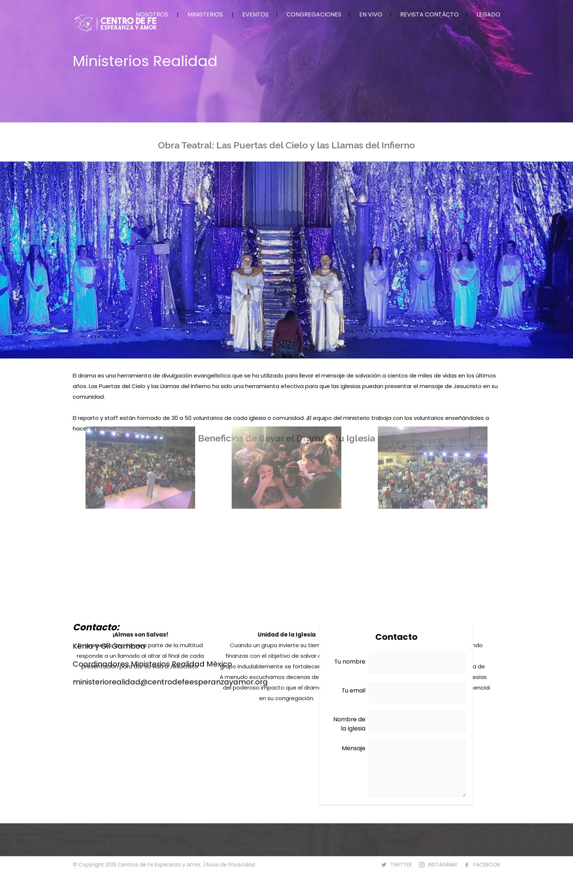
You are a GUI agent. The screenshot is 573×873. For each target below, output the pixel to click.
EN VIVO (370, 14)
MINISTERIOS (205, 14)
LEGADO (488, 14)
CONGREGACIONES (313, 14)
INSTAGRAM (442, 864)
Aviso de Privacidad (230, 864)
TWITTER (401, 864)
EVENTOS (255, 14)
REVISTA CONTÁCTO (429, 14)
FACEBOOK (486, 864)
